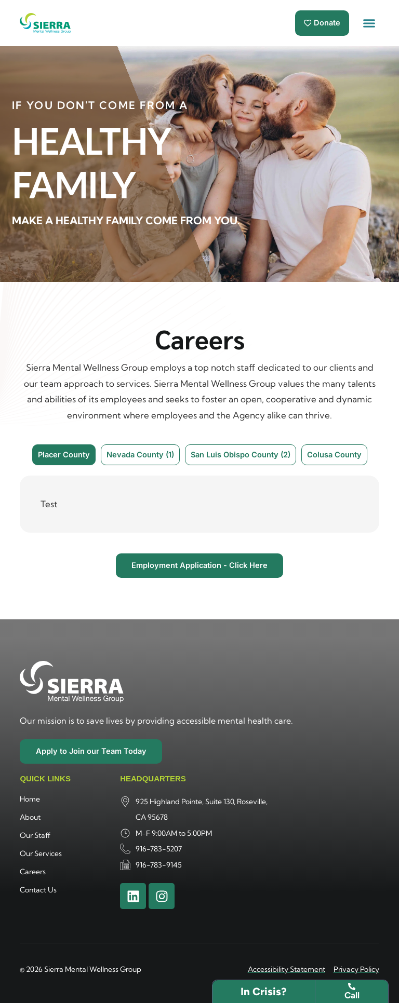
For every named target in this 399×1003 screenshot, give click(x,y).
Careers (33, 871)
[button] (369, 23)
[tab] (64, 454)
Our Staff (35, 834)
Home (30, 798)
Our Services (41, 853)
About (30, 816)
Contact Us (38, 889)
